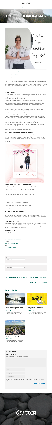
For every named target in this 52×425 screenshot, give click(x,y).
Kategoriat (8, 257)
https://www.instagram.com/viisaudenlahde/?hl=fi (13, 239)
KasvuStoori (15, 71)
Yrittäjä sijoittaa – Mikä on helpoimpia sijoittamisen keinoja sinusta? (35, 308)
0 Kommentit (15, 74)
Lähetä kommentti (39, 383)
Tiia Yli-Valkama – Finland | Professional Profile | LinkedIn (15, 251)
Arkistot (7, 266)
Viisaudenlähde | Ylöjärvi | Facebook (11, 243)
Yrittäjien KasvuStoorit (23, 71)
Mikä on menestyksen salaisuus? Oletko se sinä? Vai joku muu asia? (14, 308)
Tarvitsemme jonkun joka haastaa (13, 336)
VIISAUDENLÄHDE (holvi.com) (10, 247)
